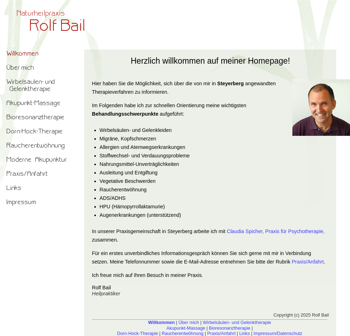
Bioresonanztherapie (229, 328)
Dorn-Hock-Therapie (137, 333)
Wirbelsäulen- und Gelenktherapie (237, 322)
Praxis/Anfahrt (307, 262)
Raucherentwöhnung (182, 333)
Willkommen (161, 322)
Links (244, 333)
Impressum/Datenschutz (277, 333)
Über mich (189, 322)
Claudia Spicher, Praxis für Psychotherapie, (276, 231)
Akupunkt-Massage (186, 328)
